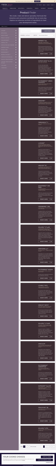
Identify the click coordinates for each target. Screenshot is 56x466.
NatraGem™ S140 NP (44, 386)
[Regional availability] (9, 54)
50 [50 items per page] (26, 446)
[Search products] (30, 31)
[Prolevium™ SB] (28, 414)
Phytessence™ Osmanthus (43, 366)
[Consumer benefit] (9, 40)
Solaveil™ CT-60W (44, 323)
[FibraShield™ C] (28, 129)
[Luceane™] (28, 151)
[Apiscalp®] (28, 351)
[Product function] (9, 38)
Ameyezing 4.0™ (43, 248)
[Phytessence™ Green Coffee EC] (28, 87)
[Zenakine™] (28, 108)
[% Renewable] (9, 68)
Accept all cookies (47, 456)
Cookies (23, 460)
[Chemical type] (9, 42)
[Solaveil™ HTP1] (28, 435)
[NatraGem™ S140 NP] (28, 393)
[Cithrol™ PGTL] (28, 292)
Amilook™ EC (42, 165)
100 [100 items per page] (28, 446)
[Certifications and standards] (9, 45)
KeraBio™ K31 (42, 40)
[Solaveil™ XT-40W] (28, 235)
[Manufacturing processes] (9, 59)
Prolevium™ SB (43, 407)
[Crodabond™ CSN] (28, 213)
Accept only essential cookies (44, 459)
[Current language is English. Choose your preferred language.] (52, 5)
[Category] (9, 31)
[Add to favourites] (51, 54)
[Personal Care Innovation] (7, 5)
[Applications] (9, 33)
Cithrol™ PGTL (43, 285)
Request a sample (44, 53)
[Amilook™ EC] (28, 172)
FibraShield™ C (43, 122)
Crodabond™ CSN (44, 206)
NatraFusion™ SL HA (45, 61)
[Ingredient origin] (9, 47)
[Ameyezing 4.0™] (28, 255)
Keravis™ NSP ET (43, 305)
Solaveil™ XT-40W (44, 227)
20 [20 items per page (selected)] (24, 446)
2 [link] (45, 446)
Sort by (35, 35)
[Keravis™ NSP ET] (28, 310)
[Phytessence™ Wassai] (28, 274)
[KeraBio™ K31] (28, 47)
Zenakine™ (41, 100)
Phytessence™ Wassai (45, 269)
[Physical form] (9, 50)
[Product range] (9, 35)
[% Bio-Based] (9, 65)
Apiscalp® (41, 343)
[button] (5, 8)
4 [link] (48, 446)
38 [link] (52, 446)
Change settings (49, 462)
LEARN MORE (37, 1)
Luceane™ (41, 143)
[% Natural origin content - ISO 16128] (9, 62)
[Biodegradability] (9, 52)
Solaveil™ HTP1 (43, 428)
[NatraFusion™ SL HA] (28, 67)
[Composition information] (9, 57)
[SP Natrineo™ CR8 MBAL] (28, 192)
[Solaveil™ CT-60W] (28, 330)
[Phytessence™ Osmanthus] (28, 372)
